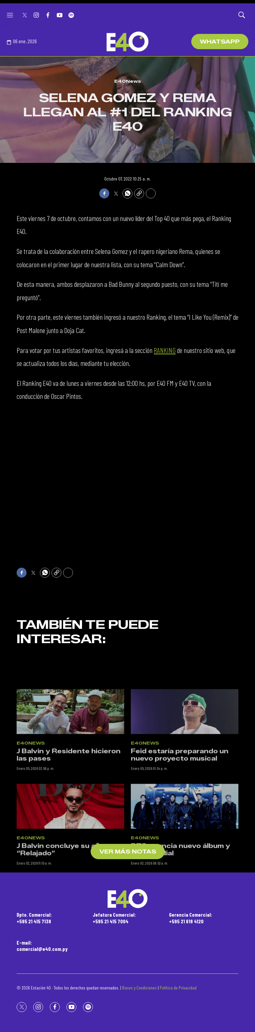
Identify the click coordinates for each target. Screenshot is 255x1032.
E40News (127, 81)
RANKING (165, 350)
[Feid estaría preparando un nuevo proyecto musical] (184, 748)
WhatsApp (220, 42)
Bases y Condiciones (139, 987)
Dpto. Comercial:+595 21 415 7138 (34, 917)
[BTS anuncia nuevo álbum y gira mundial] (184, 843)
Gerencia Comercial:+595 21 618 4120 (190, 917)
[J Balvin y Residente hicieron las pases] (70, 748)
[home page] (127, 42)
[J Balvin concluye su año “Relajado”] (70, 843)
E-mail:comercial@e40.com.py (42, 945)
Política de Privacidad (178, 987)
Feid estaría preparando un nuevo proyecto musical (179, 791)
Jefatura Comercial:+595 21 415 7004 (114, 917)
